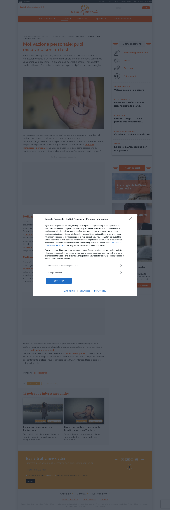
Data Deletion (69, 291)
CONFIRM (58, 281)
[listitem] (85, 265)
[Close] (131, 219)
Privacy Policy (100, 291)
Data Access (85, 291)
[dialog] (85, 255)
